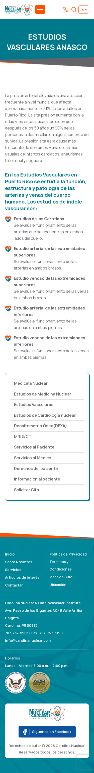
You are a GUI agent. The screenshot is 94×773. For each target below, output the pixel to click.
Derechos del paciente (36, 468)
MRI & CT (22, 436)
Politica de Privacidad (68, 554)
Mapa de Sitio (60, 576)
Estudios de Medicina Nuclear (42, 394)
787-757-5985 (16, 632)
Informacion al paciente (37, 479)
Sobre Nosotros (18, 562)
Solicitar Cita (26, 489)
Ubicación (57, 584)
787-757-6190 (51, 632)
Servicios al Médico (32, 457)
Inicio (10, 554)
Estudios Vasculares (33, 404)
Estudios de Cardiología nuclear (45, 415)
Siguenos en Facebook (47, 732)
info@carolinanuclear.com (28, 640)
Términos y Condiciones (60, 565)
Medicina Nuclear (31, 383)
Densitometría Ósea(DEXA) (40, 425)
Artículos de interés (22, 577)
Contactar (14, 585)
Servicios (13, 569)
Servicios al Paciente (34, 447)
